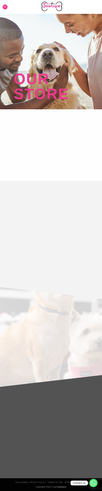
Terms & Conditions (75, 482)
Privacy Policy (37, 482)
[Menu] (5, 7)
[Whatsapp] (93, 483)
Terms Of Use (55, 482)
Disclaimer (21, 482)
